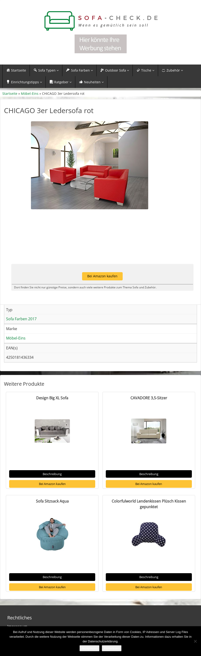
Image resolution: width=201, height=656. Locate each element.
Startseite (9, 93)
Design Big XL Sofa (52, 397)
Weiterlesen (112, 648)
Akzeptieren (89, 648)
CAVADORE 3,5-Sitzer (148, 397)
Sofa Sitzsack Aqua (52, 501)
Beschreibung (52, 474)
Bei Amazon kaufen (52, 484)
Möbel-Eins (29, 93)
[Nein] (195, 641)
